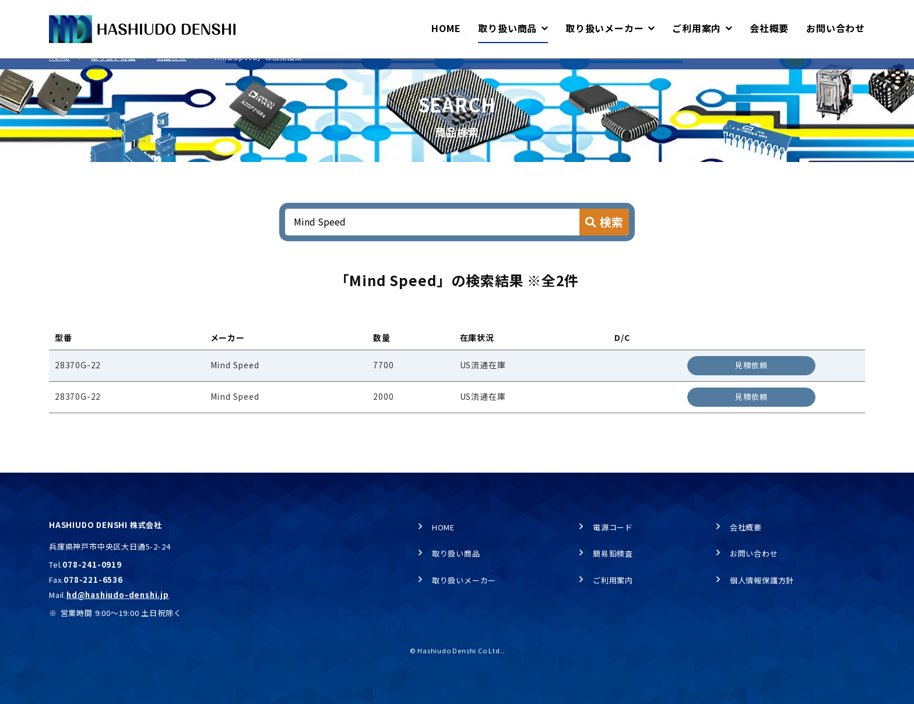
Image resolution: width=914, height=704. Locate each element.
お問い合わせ (754, 553)
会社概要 (746, 527)
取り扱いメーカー (464, 580)
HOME (59, 70)
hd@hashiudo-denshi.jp (117, 594)
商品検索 (172, 70)
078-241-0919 (92, 565)
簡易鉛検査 (613, 553)
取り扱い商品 (113, 70)
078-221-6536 (93, 579)
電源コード (613, 527)
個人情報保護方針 (762, 580)
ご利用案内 (613, 580)
